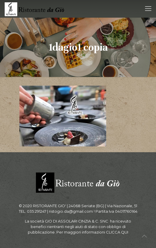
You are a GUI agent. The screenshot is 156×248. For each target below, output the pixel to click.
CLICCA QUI (117, 232)
